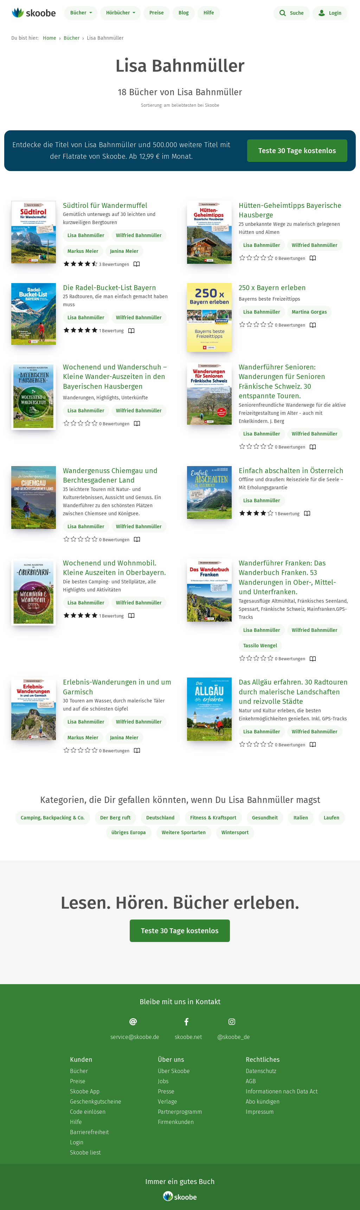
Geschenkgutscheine (95, 1101)
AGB (251, 1081)
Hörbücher (118, 13)
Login (330, 12)
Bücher (79, 13)
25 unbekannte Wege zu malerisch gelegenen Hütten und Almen (289, 228)
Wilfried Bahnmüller (139, 235)
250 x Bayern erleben (272, 287)
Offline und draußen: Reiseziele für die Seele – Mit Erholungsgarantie (291, 484)
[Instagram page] (233, 1028)
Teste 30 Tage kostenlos (297, 150)
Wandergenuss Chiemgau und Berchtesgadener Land (110, 475)
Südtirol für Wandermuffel (105, 205)
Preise (156, 13)
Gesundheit (265, 818)
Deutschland (160, 818)
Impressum (260, 1111)
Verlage (167, 1101)
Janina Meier (124, 251)
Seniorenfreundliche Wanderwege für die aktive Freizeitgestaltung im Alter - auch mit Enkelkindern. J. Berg (292, 413)
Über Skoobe (174, 1071)
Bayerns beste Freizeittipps (269, 299)
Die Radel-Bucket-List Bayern (109, 287)
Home (49, 38)
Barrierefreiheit (89, 1132)
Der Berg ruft (115, 818)
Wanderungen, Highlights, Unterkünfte (105, 398)
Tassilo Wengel (260, 646)
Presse (166, 1091)
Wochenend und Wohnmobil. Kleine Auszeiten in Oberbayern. (114, 568)
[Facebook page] (188, 1028)
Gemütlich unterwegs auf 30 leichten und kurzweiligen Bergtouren (109, 218)
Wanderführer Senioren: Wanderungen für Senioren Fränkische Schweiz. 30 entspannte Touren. (282, 381)
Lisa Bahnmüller (86, 235)
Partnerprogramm (180, 1111)
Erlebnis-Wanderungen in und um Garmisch (117, 687)
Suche (291, 12)
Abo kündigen (262, 1101)
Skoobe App (84, 1091)
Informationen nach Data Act (281, 1091)
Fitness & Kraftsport (213, 818)
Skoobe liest (85, 1152)
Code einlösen (87, 1111)
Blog (184, 13)
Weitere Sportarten (184, 833)
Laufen (331, 818)
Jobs (163, 1081)
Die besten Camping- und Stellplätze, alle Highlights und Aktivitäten (109, 586)
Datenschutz (261, 1071)
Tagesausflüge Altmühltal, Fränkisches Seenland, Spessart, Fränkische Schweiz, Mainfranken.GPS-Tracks (293, 609)
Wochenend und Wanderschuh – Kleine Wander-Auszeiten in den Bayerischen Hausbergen (115, 377)
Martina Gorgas (309, 312)
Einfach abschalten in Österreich (291, 470)
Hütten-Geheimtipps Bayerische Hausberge (290, 210)
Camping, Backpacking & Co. (52, 818)
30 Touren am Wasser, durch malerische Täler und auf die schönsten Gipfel (114, 705)
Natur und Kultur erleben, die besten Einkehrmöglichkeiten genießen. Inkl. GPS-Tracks (293, 715)
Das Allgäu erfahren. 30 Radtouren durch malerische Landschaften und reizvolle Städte (293, 692)
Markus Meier (83, 251)
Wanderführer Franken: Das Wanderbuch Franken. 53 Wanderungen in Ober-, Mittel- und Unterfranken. (287, 577)
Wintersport (235, 833)
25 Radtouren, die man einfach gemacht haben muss (115, 301)
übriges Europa (128, 833)
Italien (301, 818)
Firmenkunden (176, 1122)
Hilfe (209, 13)
